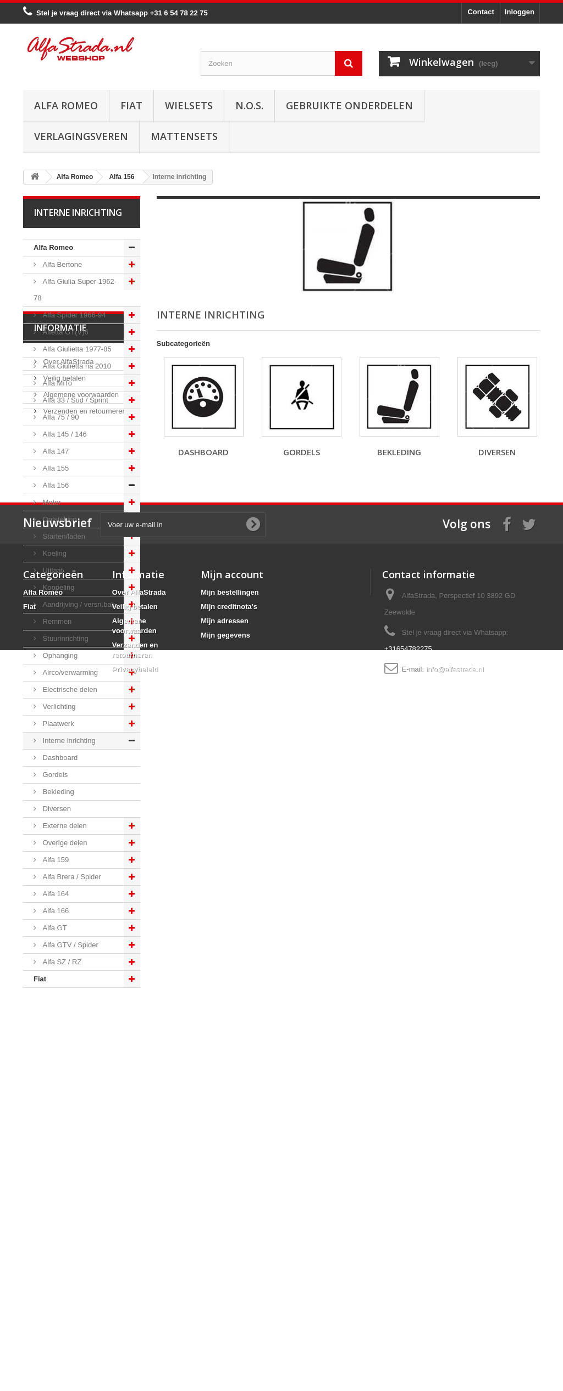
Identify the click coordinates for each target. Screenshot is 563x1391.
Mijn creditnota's (229, 1256)
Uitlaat (52, 570)
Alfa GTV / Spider (69, 945)
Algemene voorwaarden (80, 1083)
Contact (480, 12)
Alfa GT (54, 928)
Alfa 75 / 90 (60, 417)
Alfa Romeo (66, 105)
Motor (51, 502)
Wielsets (189, 105)
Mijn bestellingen (229, 1242)
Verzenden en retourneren (83, 1100)
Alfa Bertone (61, 264)
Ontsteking (59, 519)
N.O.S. (249, 105)
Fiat (131, 105)
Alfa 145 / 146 (64, 434)
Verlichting (58, 706)
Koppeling (57, 587)
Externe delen (64, 826)
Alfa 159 (55, 860)
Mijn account (232, 1224)
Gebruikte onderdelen (349, 105)
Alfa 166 (55, 911)
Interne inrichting (68, 740)
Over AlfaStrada (67, 1050)
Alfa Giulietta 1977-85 (76, 349)
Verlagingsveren (81, 136)
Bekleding (57, 791)
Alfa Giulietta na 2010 (76, 366)
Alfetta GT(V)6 (65, 332)
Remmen (56, 621)
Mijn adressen (225, 1270)
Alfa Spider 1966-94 (73, 315)
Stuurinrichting (65, 638)
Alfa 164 (55, 894)
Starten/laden (63, 536)
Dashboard (59, 757)
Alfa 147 (55, 451)
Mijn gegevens (225, 1285)
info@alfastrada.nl (455, 1319)
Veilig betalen (63, 1067)
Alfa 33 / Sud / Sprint (74, 400)
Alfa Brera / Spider (71, 877)
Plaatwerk (57, 723)
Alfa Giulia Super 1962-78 (75, 289)
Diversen (56, 809)
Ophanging (59, 655)
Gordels (54, 774)
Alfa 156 (55, 485)
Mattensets (184, 136)
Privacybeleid (135, 1319)
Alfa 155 (55, 468)
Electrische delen (69, 689)
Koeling (54, 553)
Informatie (60, 1021)
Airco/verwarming (69, 672)
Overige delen (64, 843)
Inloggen (519, 12)
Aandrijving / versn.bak (78, 604)
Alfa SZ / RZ (61, 962)
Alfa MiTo (56, 383)
